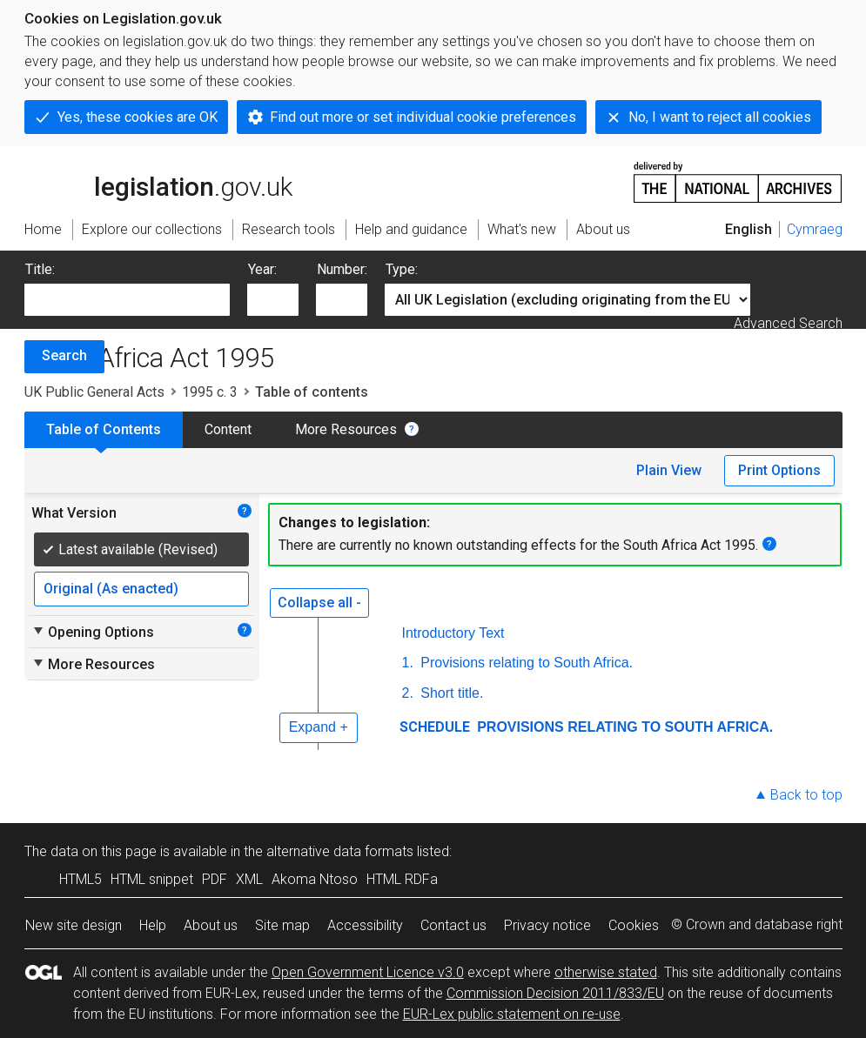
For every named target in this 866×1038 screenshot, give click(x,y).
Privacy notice (547, 925)
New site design (73, 925)
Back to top (806, 795)
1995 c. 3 (210, 392)
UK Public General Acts (94, 392)
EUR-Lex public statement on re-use (512, 1014)
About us (211, 925)
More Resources (346, 429)
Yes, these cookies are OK (137, 117)
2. (407, 693)
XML (249, 879)
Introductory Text (453, 633)
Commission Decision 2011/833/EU (555, 993)
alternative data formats (339, 851)
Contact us (453, 925)
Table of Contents (103, 429)
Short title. (450, 693)
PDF (214, 879)
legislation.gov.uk (158, 181)
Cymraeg (815, 229)
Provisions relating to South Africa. (525, 662)
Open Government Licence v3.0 (368, 972)
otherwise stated (605, 972)
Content (228, 429)
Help (152, 925)
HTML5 (80, 879)
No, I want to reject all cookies (719, 117)
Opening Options (92, 631)
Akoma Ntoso (315, 879)
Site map (282, 925)
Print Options (779, 470)
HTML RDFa (402, 879)
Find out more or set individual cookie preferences (423, 117)
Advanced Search (788, 323)
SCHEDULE (434, 727)
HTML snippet (152, 879)
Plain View (669, 470)
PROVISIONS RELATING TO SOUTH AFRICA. (623, 727)
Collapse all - (319, 602)
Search (64, 355)
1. (407, 662)
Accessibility (365, 925)
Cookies (633, 925)
